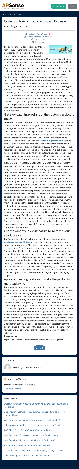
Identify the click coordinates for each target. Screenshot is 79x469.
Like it (39, 348)
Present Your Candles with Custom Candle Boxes (27, 445)
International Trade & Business (39, 36)
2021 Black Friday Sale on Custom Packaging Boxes (28, 430)
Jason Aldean (42, 34)
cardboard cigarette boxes (51, 140)
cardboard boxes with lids (16, 242)
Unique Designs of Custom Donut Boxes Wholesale (28, 455)
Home (4, 14)
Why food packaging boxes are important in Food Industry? (32, 420)
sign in (22, 367)
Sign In (72, 6)
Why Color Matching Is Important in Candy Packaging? (29, 440)
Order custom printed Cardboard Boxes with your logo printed (33, 450)
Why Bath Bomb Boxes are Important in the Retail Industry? (31, 435)
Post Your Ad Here (12, 388)
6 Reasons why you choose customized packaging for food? (32, 425)
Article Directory (17, 14)
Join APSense (59, 6)
